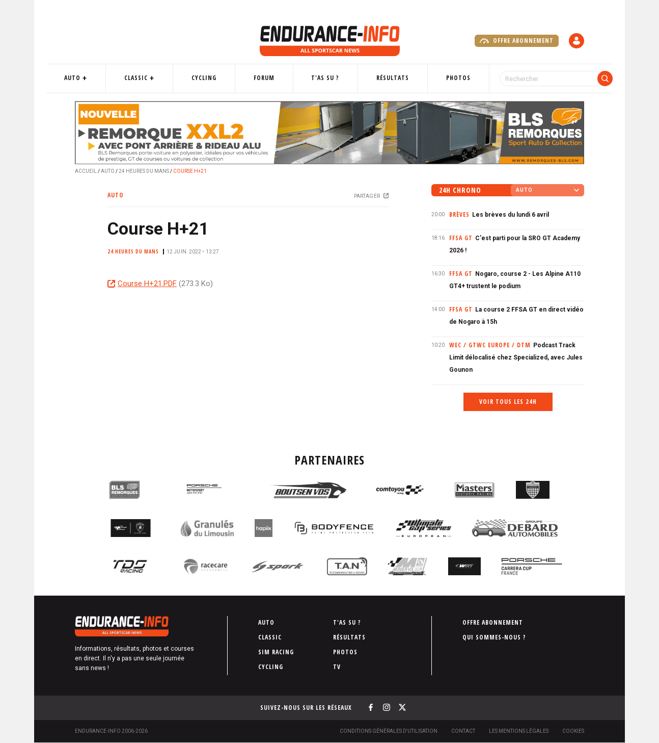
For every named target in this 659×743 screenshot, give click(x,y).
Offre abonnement (517, 40)
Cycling (216, 77)
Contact (463, 731)
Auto (98, 77)
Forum (269, 77)
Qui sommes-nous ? (494, 637)
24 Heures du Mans (144, 171)
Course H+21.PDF (147, 283)
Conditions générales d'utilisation (388, 731)
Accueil (86, 171)
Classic (155, 77)
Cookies (573, 731)
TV (337, 666)
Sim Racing (276, 652)
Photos (444, 77)
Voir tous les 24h (508, 401)
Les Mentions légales (518, 731)
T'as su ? (325, 77)
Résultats (385, 77)
